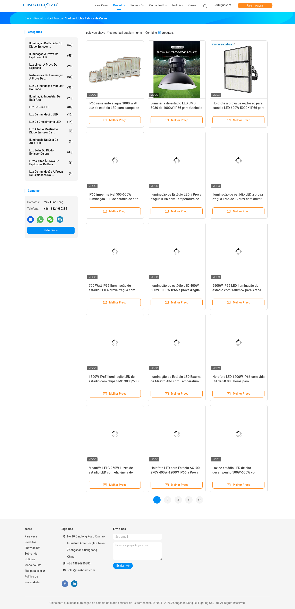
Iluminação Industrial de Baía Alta (51, 98)
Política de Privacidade (32, 579)
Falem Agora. (255, 5)
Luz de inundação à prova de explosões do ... (51, 173)
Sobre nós (31, 553)
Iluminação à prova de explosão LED (51, 55)
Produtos (30, 542)
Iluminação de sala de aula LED (51, 141)
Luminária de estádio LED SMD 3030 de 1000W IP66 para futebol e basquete (176, 107)
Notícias (30, 559)
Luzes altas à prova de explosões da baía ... (51, 162)
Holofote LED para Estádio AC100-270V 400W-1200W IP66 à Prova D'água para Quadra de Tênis (176, 472)
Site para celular (35, 570)
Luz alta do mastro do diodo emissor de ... (51, 131)
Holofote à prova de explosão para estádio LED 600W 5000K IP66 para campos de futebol (238, 107)
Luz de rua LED (51, 107)
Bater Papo (51, 230)
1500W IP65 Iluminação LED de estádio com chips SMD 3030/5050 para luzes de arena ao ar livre (114, 381)
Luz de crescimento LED (51, 122)
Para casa (31, 536)
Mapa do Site (33, 565)
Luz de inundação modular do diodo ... (51, 87)
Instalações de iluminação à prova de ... (51, 77)
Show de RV (32, 548)
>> (199, 500)
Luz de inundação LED (51, 114)
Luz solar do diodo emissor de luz (51, 152)
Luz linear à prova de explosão (51, 66)
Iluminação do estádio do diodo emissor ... (51, 45)
